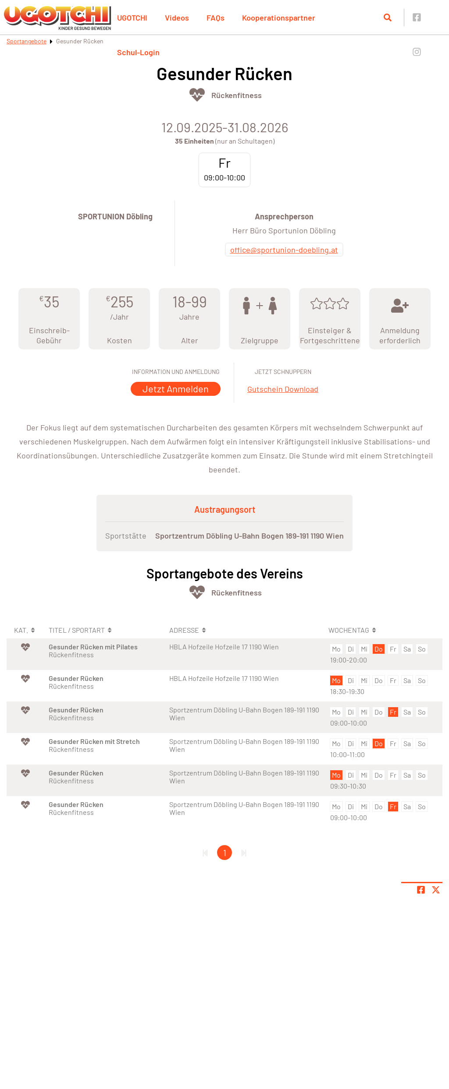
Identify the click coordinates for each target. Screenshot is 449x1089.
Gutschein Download (282, 389)
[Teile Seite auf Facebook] (421, 889)
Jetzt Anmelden (176, 388)
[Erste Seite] (205, 852)
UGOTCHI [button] (132, 17)
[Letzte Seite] (243, 852)
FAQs (215, 17)
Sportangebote (26, 41)
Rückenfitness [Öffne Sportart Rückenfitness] (236, 95)
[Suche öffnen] (387, 18)
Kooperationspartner (278, 17)
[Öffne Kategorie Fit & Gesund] (197, 94)
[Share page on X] (435, 889)
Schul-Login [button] (138, 52)
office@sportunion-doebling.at (284, 249)
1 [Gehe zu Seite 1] (224, 852)
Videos (177, 17)
